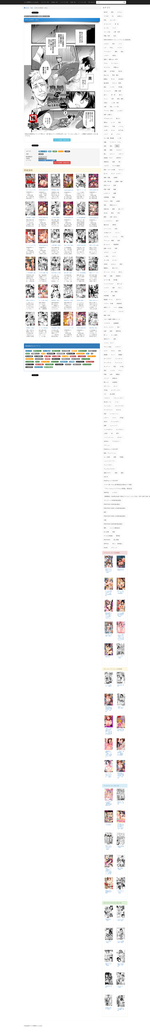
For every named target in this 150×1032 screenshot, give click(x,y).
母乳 (105, 205)
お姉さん (119, 16)
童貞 (112, 213)
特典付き (114, 378)
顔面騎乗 (116, 323)
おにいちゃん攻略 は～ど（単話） (108, 964)
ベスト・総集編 (118, 307)
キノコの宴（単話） (44, 300)
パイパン (117, 232)
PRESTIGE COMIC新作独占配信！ (113, 524)
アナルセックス (108, 118)
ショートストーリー (109, 461)
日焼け (106, 102)
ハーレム (120, 126)
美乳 (112, 12)
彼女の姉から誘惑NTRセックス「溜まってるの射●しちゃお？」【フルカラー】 (108, 616)
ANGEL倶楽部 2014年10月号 (96, 190)
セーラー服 (107, 280)
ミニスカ (112, 370)
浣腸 (111, 276)
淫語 (122, 236)
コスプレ (106, 236)
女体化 (106, 264)
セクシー (112, 154)
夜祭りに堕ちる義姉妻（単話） (96, 245)
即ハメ (106, 335)
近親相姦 (106, 197)
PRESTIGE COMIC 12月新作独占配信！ (115, 516)
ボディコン (107, 386)
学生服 (120, 87)
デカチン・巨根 (108, 201)
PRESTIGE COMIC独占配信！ (112, 504)
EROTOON (107, 539)
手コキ (113, 79)
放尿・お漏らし (108, 114)
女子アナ (118, 299)
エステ (106, 350)
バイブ (106, 134)
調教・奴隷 (118, 91)
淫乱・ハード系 (114, 106)
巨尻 (116, 228)
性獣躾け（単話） (30, 328)
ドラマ (118, 134)
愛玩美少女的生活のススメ (120, 570)
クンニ (106, 98)
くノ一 (106, 291)
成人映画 (112, 394)
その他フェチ (107, 232)
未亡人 (120, 272)
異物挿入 (118, 276)
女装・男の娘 (107, 181)
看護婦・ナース (108, 299)
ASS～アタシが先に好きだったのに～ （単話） (108, 847)
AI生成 (105, 547)
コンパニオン (107, 406)
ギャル (113, 130)
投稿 (116, 472)
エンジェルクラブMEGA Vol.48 (71, 328)
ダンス (115, 386)
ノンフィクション (109, 437)
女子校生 (112, 71)
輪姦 (115, 189)
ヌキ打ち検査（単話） (44, 272)
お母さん (106, 126)
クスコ (114, 417)
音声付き (106, 543)
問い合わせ (91, 2)
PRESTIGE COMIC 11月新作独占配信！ (115, 508)
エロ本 (106, 130)
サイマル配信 (116, 165)
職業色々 (106, 268)
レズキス (114, 492)
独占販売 (106, 83)
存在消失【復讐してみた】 (120, 730)
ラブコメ (119, 12)
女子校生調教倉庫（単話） (83, 217)
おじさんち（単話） (120, 986)
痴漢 (111, 150)
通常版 (118, 535)
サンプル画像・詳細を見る (61, 140)
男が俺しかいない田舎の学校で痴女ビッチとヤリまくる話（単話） (120, 826)
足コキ (106, 173)
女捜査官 (114, 382)
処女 (122, 51)
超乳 (115, 339)
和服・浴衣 (107, 36)
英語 (105, 370)
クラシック (114, 547)
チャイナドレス (108, 410)
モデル (113, 350)
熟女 (119, 122)
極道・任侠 (107, 315)
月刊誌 (106, 390)
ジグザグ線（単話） (108, 942)
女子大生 (120, 130)
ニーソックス (107, 228)
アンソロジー (115, 63)
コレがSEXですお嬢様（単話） (120, 1009)
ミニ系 (119, 138)
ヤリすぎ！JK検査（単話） (108, 635)
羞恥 (116, 51)
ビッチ (113, 122)
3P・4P (113, 95)
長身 (105, 413)
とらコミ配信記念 (115, 528)
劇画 (105, 217)
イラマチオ (107, 323)
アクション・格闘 (109, 240)
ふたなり (106, 43)
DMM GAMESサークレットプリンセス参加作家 (117, 39)
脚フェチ (106, 382)
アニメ (120, 370)
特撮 (113, 532)
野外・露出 (115, 75)
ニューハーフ (113, 425)
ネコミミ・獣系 (116, 83)
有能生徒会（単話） (108, 920)
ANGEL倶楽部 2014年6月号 (71, 217)
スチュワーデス (119, 406)
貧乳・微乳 (120, 98)
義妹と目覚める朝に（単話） (120, 965)
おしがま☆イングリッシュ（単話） (120, 891)
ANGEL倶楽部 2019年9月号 (45, 245)
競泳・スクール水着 (109, 169)
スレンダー (113, 20)
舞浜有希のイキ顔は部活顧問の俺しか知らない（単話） (108, 709)
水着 (105, 106)
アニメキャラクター (109, 469)
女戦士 (114, 55)
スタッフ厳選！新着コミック (112, 319)
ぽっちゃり (107, 244)
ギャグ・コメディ (116, 173)
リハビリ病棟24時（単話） (120, 942)
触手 (117, 221)
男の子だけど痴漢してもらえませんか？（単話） (108, 570)
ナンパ (113, 354)
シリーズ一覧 (64, 2)
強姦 (105, 142)
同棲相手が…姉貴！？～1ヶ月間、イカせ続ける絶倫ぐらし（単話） (108, 754)
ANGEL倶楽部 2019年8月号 (83, 328)
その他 (121, 366)
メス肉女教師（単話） (31, 272)
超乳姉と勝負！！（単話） (83, 300)
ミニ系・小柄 (115, 102)
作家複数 (106, 295)
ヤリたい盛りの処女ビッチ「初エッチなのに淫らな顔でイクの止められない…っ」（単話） (120, 638)
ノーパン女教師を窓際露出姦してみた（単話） (120, 614)
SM (119, 161)
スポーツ (120, 154)
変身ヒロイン (113, 205)
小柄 (112, 98)
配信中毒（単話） (120, 685)
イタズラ (106, 165)
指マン (121, 95)
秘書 (115, 193)
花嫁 (113, 295)
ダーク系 (106, 260)
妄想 (121, 264)
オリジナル (107, 67)
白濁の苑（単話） (108, 986)
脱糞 (105, 425)
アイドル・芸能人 (109, 110)
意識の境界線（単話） (120, 847)
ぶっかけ (119, 110)
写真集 (121, 457)
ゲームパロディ (115, 421)
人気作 (106, 433)
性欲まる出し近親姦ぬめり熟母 (108, 891)
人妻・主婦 (117, 32)
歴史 (115, 366)
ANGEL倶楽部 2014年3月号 (96, 217)
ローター (114, 260)
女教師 (115, 177)
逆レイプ (120, 209)
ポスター (119, 437)
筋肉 (119, 350)
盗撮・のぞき (107, 248)
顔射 (116, 248)
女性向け (106, 441)
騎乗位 (106, 79)
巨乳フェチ (107, 185)
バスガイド (107, 398)
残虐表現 (119, 303)
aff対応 (114, 224)
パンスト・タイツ (109, 343)
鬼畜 (113, 161)
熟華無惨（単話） (56, 190)
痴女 (105, 87)
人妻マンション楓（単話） (120, 707)
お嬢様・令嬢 (118, 181)
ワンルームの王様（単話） (120, 920)
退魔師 (120, 354)
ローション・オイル (109, 272)
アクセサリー (116, 441)
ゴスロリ (106, 252)
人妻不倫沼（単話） (56, 245)
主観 (105, 520)
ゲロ (105, 394)
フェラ (114, 28)
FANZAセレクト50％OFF (111, 449)
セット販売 (114, 335)
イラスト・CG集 (108, 303)
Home (26, 8)
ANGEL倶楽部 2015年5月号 (45, 190)
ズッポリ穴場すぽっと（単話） (46, 328)
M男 (113, 287)
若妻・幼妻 (107, 189)
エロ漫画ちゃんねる (31, 2)
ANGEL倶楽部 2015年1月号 (71, 190)
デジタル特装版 (108, 535)
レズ (105, 47)
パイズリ (119, 47)
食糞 (115, 457)
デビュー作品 (107, 347)
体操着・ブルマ (108, 158)
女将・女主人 (113, 217)
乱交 (115, 36)
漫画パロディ (107, 472)
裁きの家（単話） (68, 272)
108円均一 (119, 158)
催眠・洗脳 (107, 177)
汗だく (120, 287)
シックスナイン (108, 221)
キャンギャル (107, 362)
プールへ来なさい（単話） (108, 685)
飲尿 (111, 331)
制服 (113, 197)
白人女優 (106, 532)
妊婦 (105, 331)
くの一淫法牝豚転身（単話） (84, 272)
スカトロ (120, 311)
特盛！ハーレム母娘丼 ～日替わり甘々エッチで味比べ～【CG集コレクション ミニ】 (108, 872)
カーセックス (107, 24)
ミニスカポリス (108, 429)
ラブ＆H (106, 16)
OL (113, 16)
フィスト (112, 311)
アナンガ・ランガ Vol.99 (108, 824)
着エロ (118, 118)
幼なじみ (106, 75)
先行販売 (120, 79)
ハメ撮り (106, 256)
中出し (112, 47)
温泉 (105, 146)
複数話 (118, 374)
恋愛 (105, 71)
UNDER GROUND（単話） (83, 245)
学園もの (116, 67)
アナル (106, 63)
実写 (117, 433)
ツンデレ (112, 87)
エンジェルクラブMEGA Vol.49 (33, 245)
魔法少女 (106, 224)
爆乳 (105, 528)
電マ (118, 327)
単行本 (106, 12)
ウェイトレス (118, 362)
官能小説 (106, 209)
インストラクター (109, 284)
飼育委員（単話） (56, 300)
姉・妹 (117, 24)
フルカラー (119, 150)
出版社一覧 (54, 2)
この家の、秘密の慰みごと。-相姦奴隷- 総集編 (120, 753)
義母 (113, 209)
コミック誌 (107, 32)
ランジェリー (107, 91)
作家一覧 (73, 2)
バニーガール (118, 358)
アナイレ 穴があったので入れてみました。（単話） (108, 775)
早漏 (105, 374)
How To (106, 476)
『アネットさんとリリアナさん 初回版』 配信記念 (118, 488)
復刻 (122, 472)
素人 (105, 154)
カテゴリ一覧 (45, 2)
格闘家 (106, 354)
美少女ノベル (107, 402)
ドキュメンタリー (119, 398)
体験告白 (106, 161)
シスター (106, 55)
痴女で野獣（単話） (120, 869)
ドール (117, 402)
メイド (120, 43)
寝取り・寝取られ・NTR (111, 59)
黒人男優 (116, 539)
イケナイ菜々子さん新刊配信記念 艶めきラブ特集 (118, 484)
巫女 (113, 43)
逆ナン (106, 95)
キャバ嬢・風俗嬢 (109, 138)
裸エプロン (115, 268)
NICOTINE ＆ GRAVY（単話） (59, 272)
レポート (106, 417)
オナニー (121, 169)
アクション (107, 445)
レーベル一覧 (82, 2)
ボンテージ (107, 366)
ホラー (114, 256)
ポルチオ (118, 410)
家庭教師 (116, 244)
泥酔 (105, 150)
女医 (118, 240)
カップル (106, 28)
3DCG (105, 421)
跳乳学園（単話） (93, 328)
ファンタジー (107, 51)
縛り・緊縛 (114, 291)
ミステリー (118, 347)
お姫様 (118, 201)
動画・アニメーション (110, 453)
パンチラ (106, 287)
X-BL (118, 213)
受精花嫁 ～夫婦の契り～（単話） (34, 217)
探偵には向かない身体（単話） (96, 300)
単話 (31, 8)
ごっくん (114, 236)
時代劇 (115, 280)
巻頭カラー (107, 339)
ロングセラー (120, 429)
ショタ (114, 252)
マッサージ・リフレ (115, 142)
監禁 (115, 185)
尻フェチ (119, 284)
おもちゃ (113, 264)
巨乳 (105, 20)
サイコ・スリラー (109, 327)
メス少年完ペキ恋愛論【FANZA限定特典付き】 (108, 803)
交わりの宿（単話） (69, 245)
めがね (106, 213)
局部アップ (107, 307)
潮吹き (106, 122)
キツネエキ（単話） (120, 657)
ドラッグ (106, 378)
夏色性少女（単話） (69, 300)
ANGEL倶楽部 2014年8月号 (45, 217)
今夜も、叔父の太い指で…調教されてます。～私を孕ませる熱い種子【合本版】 (108, 731)
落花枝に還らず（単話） (108, 1008)
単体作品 (106, 492)
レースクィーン (114, 413)
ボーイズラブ (107, 358)
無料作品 (118, 331)
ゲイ (105, 311)
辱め (111, 146)
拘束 (105, 276)
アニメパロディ (108, 465)
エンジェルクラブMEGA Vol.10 (33, 190)
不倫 (113, 126)
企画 (111, 374)
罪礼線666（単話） (56, 328)
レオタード (107, 193)
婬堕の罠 (107, 656)
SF (112, 134)
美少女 (120, 71)
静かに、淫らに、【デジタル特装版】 (120, 592)
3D (112, 433)
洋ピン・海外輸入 (117, 543)
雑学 (105, 512)
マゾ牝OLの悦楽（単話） (58, 217)
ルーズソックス (115, 390)
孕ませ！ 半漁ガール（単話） (120, 803)
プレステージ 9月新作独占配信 (112, 500)
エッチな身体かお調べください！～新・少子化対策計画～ (108, 593)
